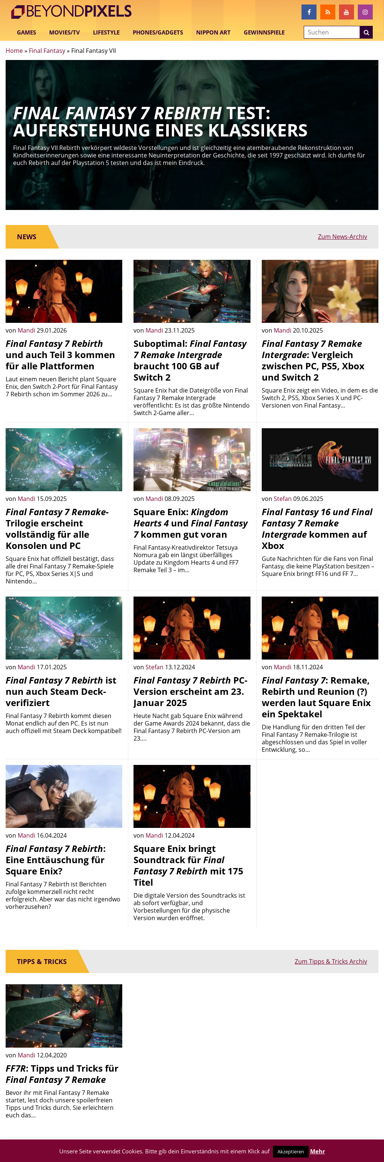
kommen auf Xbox (317, 528)
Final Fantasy (47, 50)
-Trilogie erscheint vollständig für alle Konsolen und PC (57, 528)
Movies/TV (64, 32)
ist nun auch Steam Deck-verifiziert (61, 691)
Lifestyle (106, 32)
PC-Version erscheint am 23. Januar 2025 (191, 691)
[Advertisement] (320, 812)
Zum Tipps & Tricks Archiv (331, 961)
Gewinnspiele (264, 32)
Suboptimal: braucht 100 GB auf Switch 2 (190, 360)
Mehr (317, 1151)
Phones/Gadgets (158, 32)
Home (14, 50)
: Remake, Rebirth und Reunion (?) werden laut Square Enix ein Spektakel (316, 697)
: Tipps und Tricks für (62, 1074)
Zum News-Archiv (342, 236)
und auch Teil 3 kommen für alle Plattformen (60, 354)
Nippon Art (213, 32)
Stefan (283, 499)
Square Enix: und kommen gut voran (191, 522)
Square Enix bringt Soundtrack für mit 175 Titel (188, 865)
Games (26, 32)
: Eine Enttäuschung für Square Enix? (56, 859)
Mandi (27, 330)
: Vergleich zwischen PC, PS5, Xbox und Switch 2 (313, 360)
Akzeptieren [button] (291, 1151)
